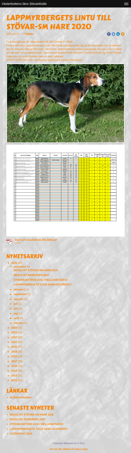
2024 (14, 327)
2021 (14, 342)
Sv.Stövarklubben (20, 397)
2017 (14, 361)
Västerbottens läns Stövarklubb (24, 4)
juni (16, 308)
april (16, 318)
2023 (14, 332)
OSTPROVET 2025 (21, 433)
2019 (14, 351)
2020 (14, 346)
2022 (14, 337)
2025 (14, 263)
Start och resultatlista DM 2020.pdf (35, 239)
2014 (14, 375)
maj (16, 313)
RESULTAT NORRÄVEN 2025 (31, 275)
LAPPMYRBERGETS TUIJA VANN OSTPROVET (42, 284)
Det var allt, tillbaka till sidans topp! (69, 449)
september (20, 294)
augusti (18, 299)
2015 (14, 370)
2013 (14, 380)
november (20, 266)
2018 (14, 356)
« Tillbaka (28, 34)
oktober (18, 289)
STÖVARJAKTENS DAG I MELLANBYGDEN (40, 280)
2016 (14, 366)
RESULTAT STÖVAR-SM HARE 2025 (36, 270)
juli (15, 303)
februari (18, 323)
